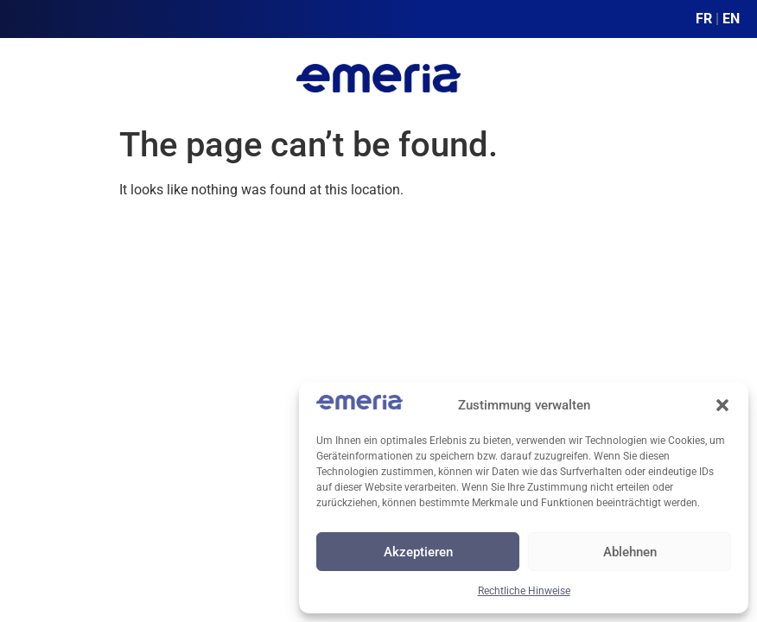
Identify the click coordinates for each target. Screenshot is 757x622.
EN (731, 18)
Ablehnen (630, 552)
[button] (722, 405)
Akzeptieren (418, 552)
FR (704, 18)
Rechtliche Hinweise (524, 591)
